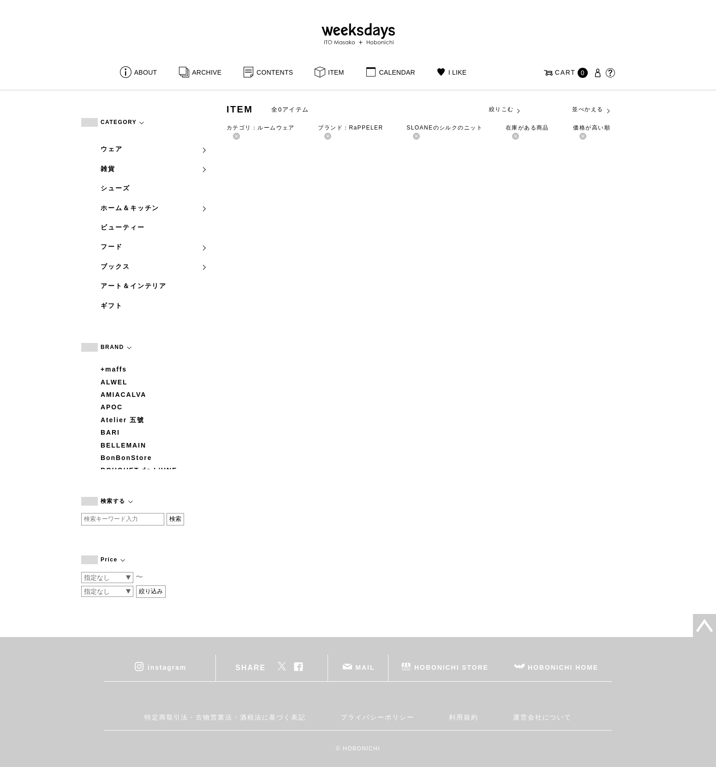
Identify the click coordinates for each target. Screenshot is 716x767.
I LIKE (457, 72)
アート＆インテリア (134, 285)
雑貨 (154, 169)
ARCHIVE (206, 72)
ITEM (336, 72)
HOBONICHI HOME (563, 667)
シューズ (115, 188)
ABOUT (145, 72)
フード (154, 247)
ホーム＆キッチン (154, 208)
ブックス (154, 266)
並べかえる (591, 109)
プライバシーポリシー (377, 717)
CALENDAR (397, 72)
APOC (112, 407)
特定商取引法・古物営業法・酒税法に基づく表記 (225, 717)
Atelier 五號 (122, 420)
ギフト (112, 305)
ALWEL (114, 382)
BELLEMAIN (123, 445)
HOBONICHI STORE (451, 667)
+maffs (114, 369)
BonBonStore (126, 457)
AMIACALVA (123, 394)
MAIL (365, 667)
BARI (110, 432)
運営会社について (542, 717)
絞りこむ (505, 109)
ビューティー (123, 227)
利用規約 (463, 717)
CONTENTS (275, 72)
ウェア (154, 149)
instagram (167, 667)
